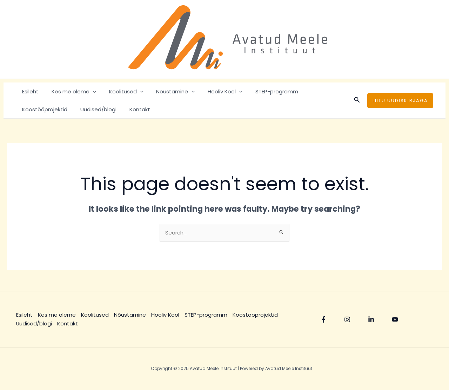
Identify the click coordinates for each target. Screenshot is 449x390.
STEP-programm (263, 91)
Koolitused (120, 91)
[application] (89, 91)
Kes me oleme (70, 91)
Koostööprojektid (318, 91)
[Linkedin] (371, 320)
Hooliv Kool (214, 91)
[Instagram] (347, 320)
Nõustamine (167, 91)
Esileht (29, 91)
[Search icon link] (357, 100)
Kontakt (78, 109)
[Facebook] (323, 320)
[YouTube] (395, 320)
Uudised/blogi (39, 109)
